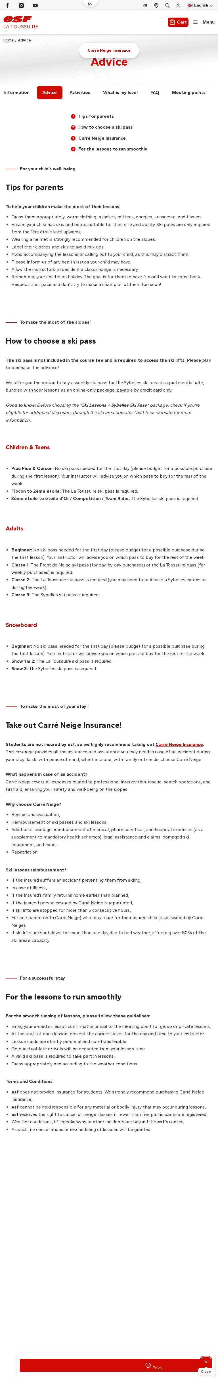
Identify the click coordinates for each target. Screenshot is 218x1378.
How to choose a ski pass (102, 127)
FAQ (154, 92)
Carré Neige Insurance (179, 744)
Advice (49, 92)
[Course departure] (156, 5)
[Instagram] (21, 5)
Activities (80, 92)
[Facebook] (7, 5)
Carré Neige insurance (98, 138)
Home (8, 40)
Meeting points (189, 92)
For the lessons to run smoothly (109, 149)
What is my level (120, 92)
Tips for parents (92, 116)
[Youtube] (35, 5)
